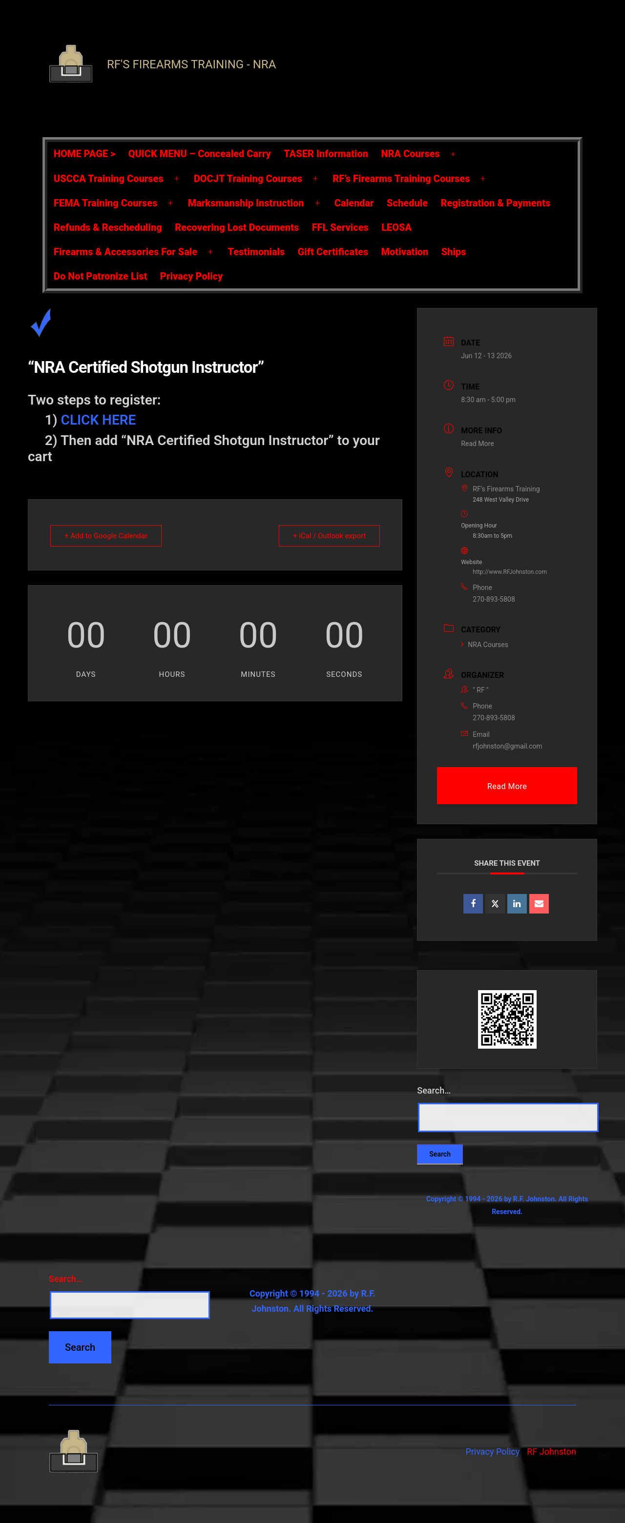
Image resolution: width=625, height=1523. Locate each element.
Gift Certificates (333, 252)
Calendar (354, 203)
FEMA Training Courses (105, 203)
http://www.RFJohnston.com (510, 572)
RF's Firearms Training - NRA (191, 64)
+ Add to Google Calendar (105, 535)
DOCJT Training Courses (248, 178)
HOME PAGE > (84, 154)
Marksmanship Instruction (246, 203)
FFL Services (340, 227)
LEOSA (396, 227)
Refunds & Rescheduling (108, 227)
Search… (434, 1090)
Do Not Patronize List (100, 276)
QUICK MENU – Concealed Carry (199, 154)
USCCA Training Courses (109, 178)
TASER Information (326, 154)
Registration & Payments (496, 203)
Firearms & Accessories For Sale (125, 252)
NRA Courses (410, 154)
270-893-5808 (494, 599)
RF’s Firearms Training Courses (401, 178)
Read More (477, 443)
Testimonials (256, 252)
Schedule (407, 203)
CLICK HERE (98, 420)
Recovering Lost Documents (237, 227)
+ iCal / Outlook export (329, 535)
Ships (453, 252)
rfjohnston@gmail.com (507, 746)
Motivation (405, 252)
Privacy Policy (191, 276)
